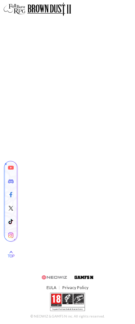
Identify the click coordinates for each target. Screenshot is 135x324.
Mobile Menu (126, 9)
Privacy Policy (75, 287)
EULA (51, 287)
